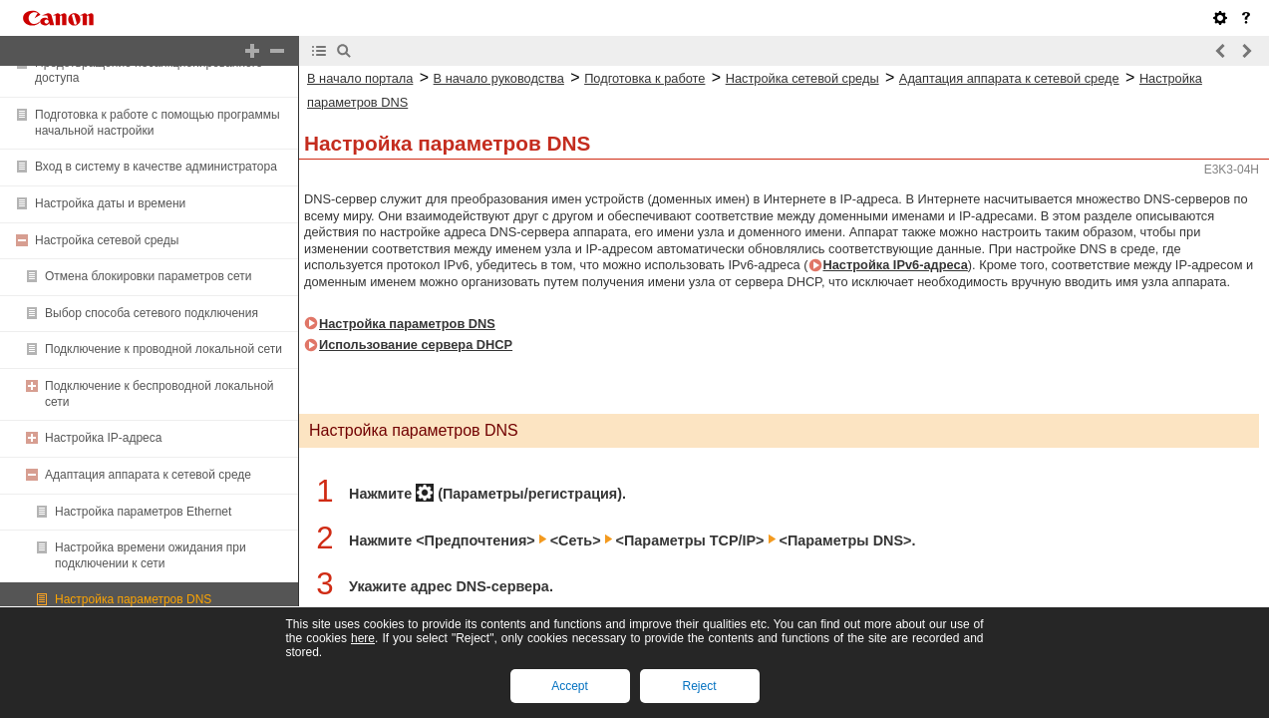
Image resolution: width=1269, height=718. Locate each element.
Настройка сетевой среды (106, 240)
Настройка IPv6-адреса (895, 264)
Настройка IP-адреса (103, 438)
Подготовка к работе (644, 78)
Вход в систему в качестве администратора (156, 167)
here (363, 638)
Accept (569, 686)
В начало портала (360, 78)
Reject (699, 686)
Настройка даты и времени (110, 203)
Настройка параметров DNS (133, 599)
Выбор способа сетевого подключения (151, 313)
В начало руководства (499, 78)
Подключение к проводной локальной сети (163, 349)
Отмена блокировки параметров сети (148, 276)
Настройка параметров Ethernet (143, 512)
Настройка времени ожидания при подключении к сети (150, 555)
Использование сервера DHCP (415, 344)
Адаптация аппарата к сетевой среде (148, 475)
